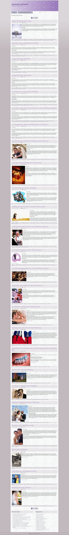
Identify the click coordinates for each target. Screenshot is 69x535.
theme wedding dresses (49, 344)
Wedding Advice (40, 366)
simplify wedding (34, 399)
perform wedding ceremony (45, 246)
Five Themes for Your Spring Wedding (25, 91)
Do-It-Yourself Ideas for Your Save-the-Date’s (27, 250)
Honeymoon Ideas (39, 517)
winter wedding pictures (39, 40)
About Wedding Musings (25, 12)
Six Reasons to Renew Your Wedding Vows (26, 306)
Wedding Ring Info (39, 530)
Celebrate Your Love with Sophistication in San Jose (21, 517)
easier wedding (29, 399)
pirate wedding (48, 203)
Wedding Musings (20, 4)
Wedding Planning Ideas (19, 39)
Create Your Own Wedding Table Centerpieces (27, 285)
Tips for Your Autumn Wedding (22, 369)
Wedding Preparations (26, 39)
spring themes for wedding (38, 104)
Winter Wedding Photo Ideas (21, 21)
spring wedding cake (30, 71)
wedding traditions (39, 422)
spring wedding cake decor (38, 71)
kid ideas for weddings (44, 467)
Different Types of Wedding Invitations (25, 43)
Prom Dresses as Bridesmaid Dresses (24, 471)
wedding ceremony (52, 246)
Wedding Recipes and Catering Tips (35, 120)
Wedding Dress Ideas (39, 522)
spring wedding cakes (18, 72)
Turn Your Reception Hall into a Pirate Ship (27, 162)
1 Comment (51, 40)
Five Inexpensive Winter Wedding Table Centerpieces (30, 124)
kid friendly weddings (37, 467)
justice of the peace (37, 246)
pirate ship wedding (35, 203)
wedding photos (41, 39)
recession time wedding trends (52, 445)
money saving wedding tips (40, 159)
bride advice (36, 366)
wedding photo (36, 39)
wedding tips (39, 399)
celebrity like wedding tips (31, 159)
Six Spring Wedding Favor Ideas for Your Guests (21, 522)
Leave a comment (30, 105)
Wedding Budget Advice (24, 445)
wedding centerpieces (37, 137)
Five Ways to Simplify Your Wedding (24, 386)
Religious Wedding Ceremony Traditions (25, 402)
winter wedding (46, 39)
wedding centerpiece (30, 137)
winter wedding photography (16, 40)
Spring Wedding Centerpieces (22, 75)
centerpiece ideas (30, 303)
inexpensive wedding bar (34, 121)
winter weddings (45, 40)
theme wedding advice (36, 344)
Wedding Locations (39, 525)
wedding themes (24, 105)
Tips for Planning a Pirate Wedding (24, 188)
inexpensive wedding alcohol (25, 121)
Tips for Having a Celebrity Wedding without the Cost (30, 141)
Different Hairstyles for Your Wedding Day (20, 524)
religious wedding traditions (31, 422)
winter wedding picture (31, 40)
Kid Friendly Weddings (19, 449)
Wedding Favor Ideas (40, 523)
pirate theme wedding (42, 203)
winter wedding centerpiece (45, 137)
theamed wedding (29, 344)
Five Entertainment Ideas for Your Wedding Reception (30, 268)
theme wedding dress (43, 344)
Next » (36, 508)
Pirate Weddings (18, 203)
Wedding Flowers (39, 524)
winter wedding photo (52, 39)
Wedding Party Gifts (39, 526)
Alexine (25, 22)
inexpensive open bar (18, 121)
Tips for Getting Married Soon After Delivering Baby (22, 519)
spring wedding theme (51, 104)
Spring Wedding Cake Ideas (21, 59)
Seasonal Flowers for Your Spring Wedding (20, 525)
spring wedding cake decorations (47, 71)
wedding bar (40, 121)
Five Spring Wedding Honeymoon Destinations (21, 523)
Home (14, 12)
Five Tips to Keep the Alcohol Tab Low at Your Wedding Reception (34, 108)
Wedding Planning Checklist (21, 487)
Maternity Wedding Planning (41, 518)
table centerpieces (35, 303)
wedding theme (19, 105)
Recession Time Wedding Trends (23, 425)
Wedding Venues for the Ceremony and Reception (28, 206)
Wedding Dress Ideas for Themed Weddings (26, 328)
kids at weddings (50, 467)
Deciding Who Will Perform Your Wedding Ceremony (30, 226)
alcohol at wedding (48, 120)
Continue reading (15, 53)
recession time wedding (43, 445)
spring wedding (45, 104)
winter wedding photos (24, 40)
